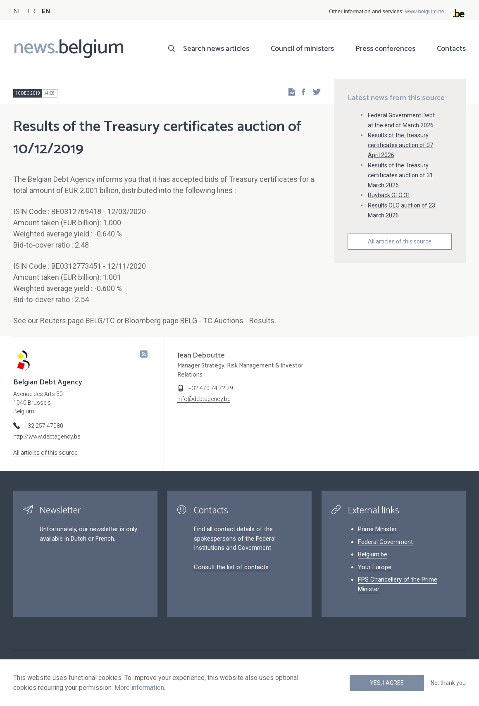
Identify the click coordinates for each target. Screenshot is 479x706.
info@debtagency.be (203, 399)
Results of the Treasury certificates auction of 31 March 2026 (400, 175)
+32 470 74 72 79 (210, 388)
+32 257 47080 (43, 425)
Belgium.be (372, 554)
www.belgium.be (424, 11)
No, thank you (448, 683)
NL (17, 11)
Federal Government (385, 542)
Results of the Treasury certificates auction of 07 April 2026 (400, 145)
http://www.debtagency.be (46, 436)
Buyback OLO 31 (389, 195)
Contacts (451, 49)
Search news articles (216, 49)
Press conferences (385, 49)
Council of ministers (302, 49)
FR (31, 11)
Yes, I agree (387, 683)
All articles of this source (399, 241)
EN (46, 11)
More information (139, 688)
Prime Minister (377, 529)
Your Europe (374, 567)
